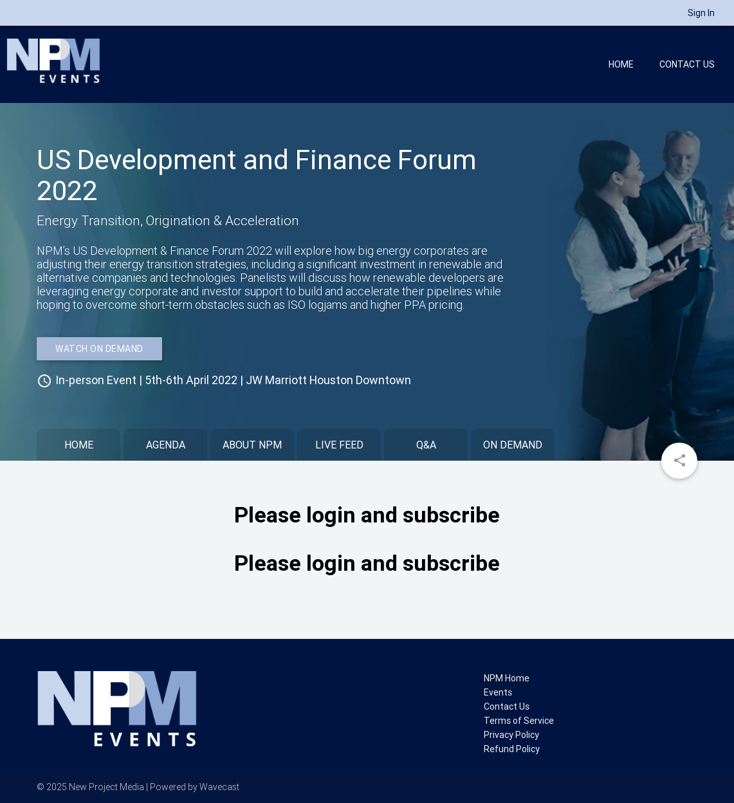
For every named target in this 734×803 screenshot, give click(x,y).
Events (498, 692)
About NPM (252, 444)
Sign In (701, 13)
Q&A (426, 444)
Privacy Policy (511, 735)
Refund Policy (512, 749)
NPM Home (506, 678)
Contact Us (687, 64)
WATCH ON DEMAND (99, 349)
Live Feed (339, 444)
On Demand (512, 444)
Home (621, 64)
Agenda (165, 444)
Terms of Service (519, 720)
